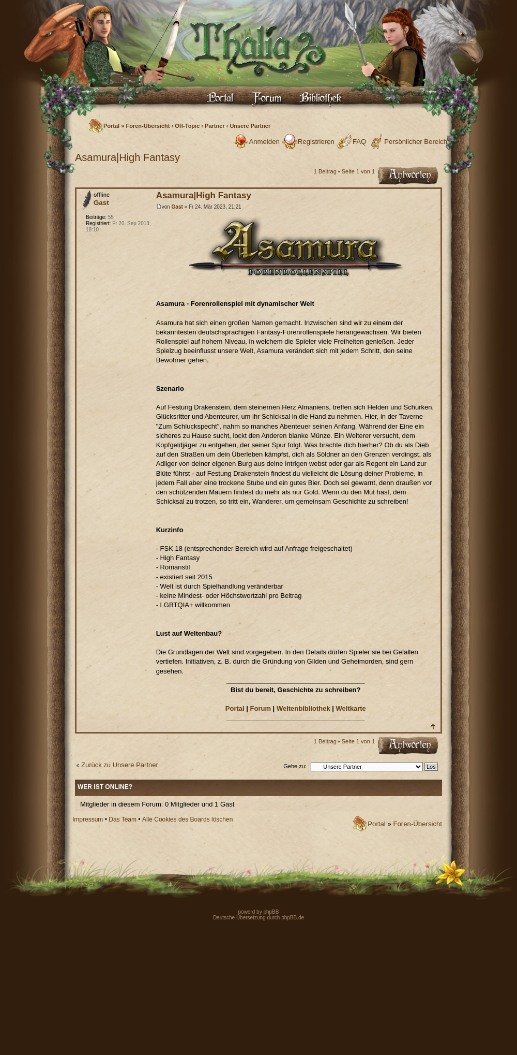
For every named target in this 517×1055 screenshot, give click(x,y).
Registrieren (316, 141)
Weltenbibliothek (303, 708)
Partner (215, 126)
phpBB (270, 912)
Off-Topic (187, 126)
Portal (111, 126)
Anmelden (264, 141)
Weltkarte (351, 708)
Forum (260, 708)
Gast (177, 207)
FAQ (359, 141)
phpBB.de (292, 917)
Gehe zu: (295, 766)
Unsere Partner (250, 126)
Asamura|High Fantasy (127, 157)
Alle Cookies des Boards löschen (187, 819)
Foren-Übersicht (148, 126)
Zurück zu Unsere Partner (119, 765)
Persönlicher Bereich (415, 141)
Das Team (122, 819)
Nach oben (432, 726)
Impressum (87, 819)
